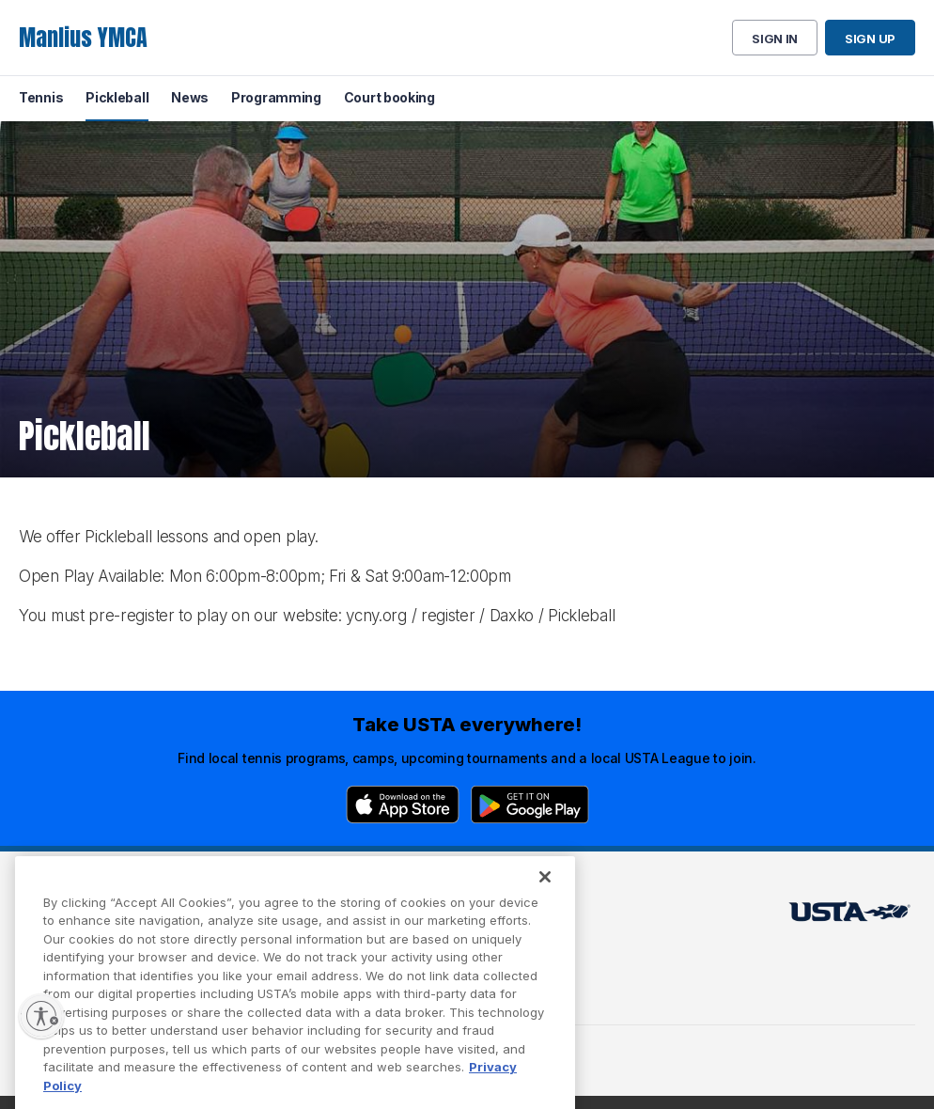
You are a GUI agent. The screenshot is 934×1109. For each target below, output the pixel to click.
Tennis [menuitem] (41, 97)
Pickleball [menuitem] (117, 97)
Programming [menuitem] (276, 97)
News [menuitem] (190, 97)
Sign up (870, 38)
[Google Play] (530, 804)
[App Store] (402, 804)
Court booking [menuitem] (389, 97)
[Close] (545, 894)
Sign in (775, 38)
